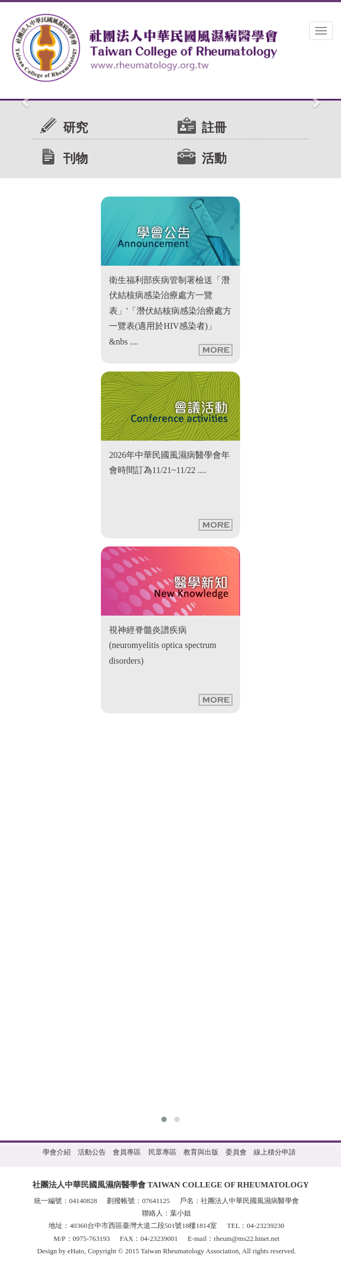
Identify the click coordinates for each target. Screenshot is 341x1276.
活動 (214, 158)
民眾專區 (162, 1152)
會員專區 (127, 1152)
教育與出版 (201, 1152)
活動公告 (92, 1152)
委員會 (236, 1152)
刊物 (75, 158)
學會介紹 (57, 1152)
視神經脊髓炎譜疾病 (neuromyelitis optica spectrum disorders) (162, 645)
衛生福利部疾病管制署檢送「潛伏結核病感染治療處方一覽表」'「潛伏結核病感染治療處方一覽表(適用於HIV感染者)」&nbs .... (170, 310)
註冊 (214, 127)
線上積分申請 (275, 1152)
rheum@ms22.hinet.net (246, 1238)
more (216, 350)
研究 (75, 127)
